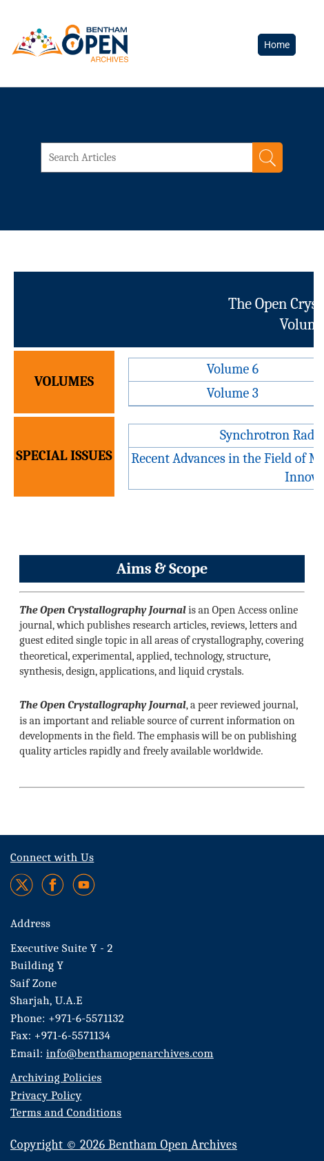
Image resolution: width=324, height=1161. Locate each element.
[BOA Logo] (106, 43)
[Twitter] (22, 885)
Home (277, 44)
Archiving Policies (56, 1077)
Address (30, 923)
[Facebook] (53, 885)
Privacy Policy (45, 1095)
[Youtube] (84, 885)
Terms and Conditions (65, 1112)
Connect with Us (52, 857)
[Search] (267, 157)
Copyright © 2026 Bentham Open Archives (123, 1145)
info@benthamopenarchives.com (130, 1053)
